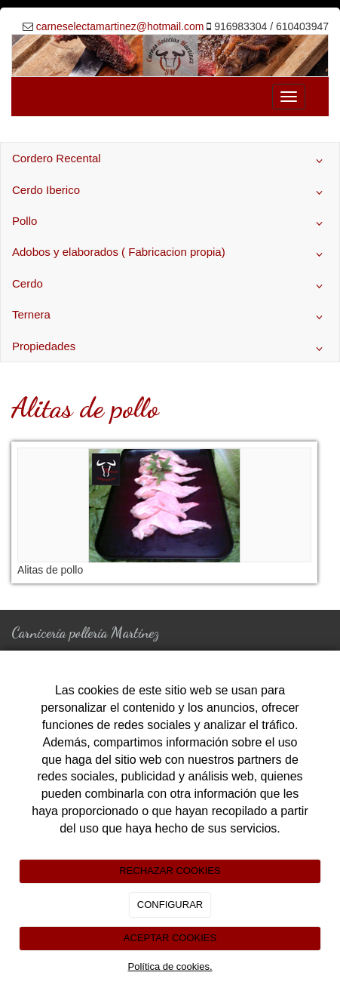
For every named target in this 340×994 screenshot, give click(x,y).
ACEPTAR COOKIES (170, 937)
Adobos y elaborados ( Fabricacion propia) (170, 254)
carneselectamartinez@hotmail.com (120, 26)
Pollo (170, 223)
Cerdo (170, 286)
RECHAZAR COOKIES (169, 870)
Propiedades (170, 348)
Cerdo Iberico (170, 192)
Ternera (170, 317)
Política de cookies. (169, 966)
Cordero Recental (170, 160)
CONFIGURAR (170, 904)
